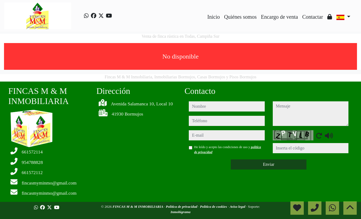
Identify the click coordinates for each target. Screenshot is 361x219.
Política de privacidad (182, 207)
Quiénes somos (240, 17)
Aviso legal (238, 207)
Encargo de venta (279, 17)
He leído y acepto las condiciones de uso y (227, 149)
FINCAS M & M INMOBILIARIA (138, 207)
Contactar (312, 17)
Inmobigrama (181, 212)
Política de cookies (214, 207)
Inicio (213, 17)
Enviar (268, 164)
